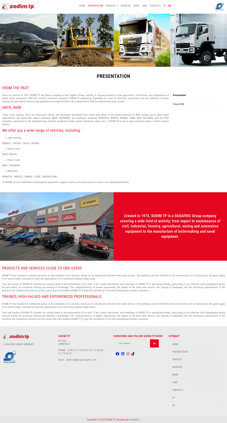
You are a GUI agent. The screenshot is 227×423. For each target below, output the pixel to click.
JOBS (144, 5)
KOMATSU (7, 176)
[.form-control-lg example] (130, 343)
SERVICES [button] (111, 5)
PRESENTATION (95, 5)
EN (169, 5)
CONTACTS (155, 5)
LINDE (38, 176)
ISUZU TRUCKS (9, 154)
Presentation (179, 95)
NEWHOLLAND (50, 176)
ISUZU (26, 143)
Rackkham (134, 419)
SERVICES (177, 359)
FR (164, 5)
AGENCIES (126, 5)
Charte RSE (178, 104)
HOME (82, 5)
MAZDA (17, 143)
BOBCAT (18, 176)
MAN (4, 165)
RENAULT (6, 143)
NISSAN (35, 143)
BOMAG (28, 176)
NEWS (136, 5)
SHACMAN (14, 165)
